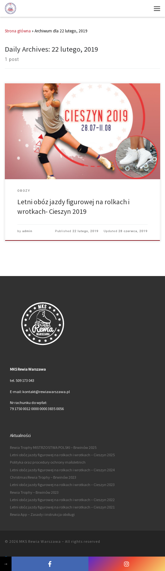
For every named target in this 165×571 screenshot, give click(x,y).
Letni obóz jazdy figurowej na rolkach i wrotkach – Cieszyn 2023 (62, 484)
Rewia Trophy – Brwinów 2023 (34, 492)
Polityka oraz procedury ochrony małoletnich (48, 462)
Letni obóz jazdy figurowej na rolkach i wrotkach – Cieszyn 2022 (62, 499)
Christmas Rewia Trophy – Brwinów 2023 (43, 477)
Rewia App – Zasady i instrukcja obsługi (42, 514)
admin (27, 231)
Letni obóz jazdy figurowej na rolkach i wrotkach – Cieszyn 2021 (62, 507)
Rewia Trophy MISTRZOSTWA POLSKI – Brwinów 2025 (53, 447)
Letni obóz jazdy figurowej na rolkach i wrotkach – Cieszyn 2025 (62, 454)
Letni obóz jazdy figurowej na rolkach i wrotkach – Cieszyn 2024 (62, 469)
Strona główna (18, 31)
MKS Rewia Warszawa (40, 541)
